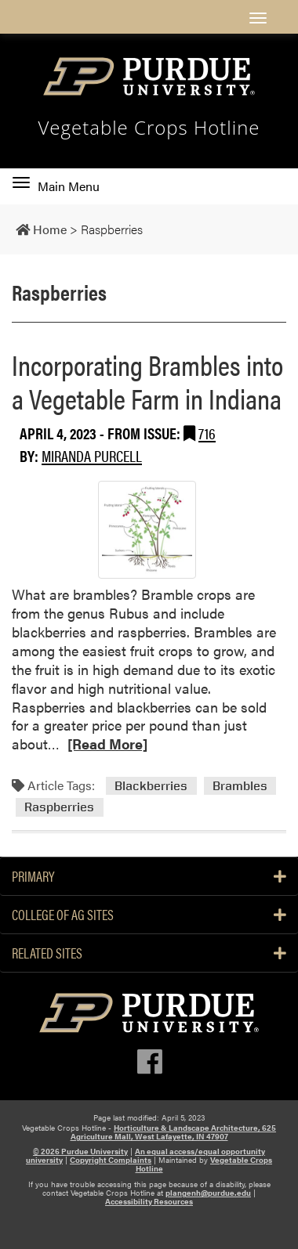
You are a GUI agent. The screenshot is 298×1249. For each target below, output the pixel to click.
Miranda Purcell (92, 455)
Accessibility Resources (149, 1201)
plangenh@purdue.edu (208, 1192)
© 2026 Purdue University (80, 1151)
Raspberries (59, 807)
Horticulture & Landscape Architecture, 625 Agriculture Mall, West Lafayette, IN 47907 (174, 1132)
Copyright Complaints (110, 1159)
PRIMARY (149, 876)
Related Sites (149, 953)
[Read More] (107, 743)
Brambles (240, 785)
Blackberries (150, 785)
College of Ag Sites (149, 915)
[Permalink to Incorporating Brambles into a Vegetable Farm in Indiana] (147, 530)
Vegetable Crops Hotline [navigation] (149, 127)
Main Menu (56, 186)
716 (207, 432)
